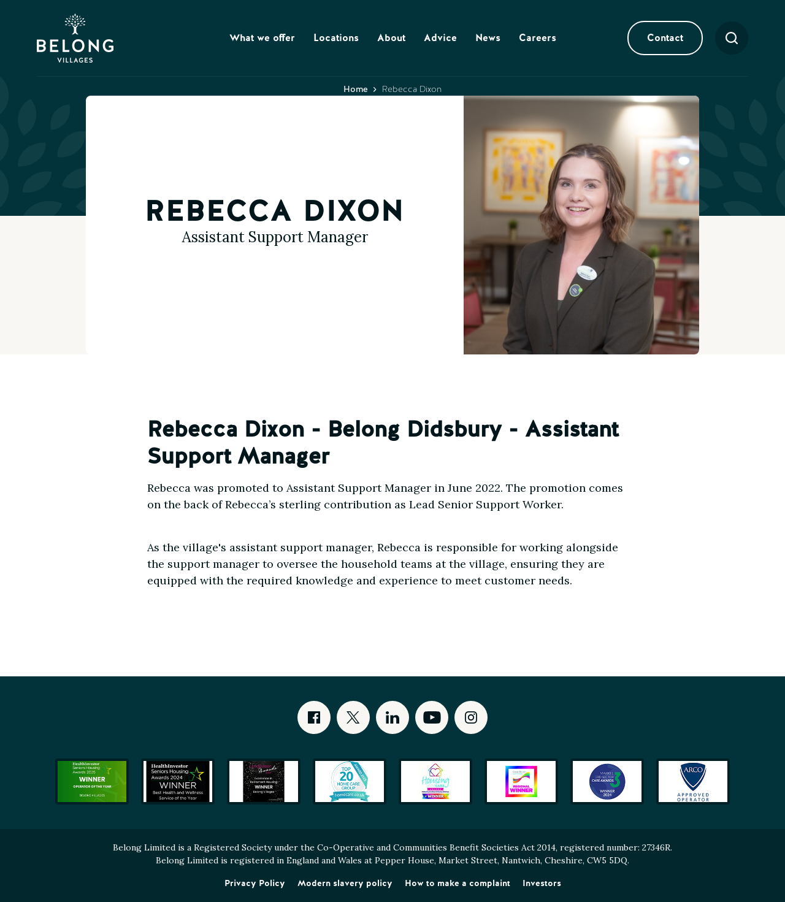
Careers (537, 37)
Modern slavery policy (344, 883)
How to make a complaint (457, 883)
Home (355, 88)
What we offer (262, 37)
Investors (542, 883)
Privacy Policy (254, 883)
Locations (336, 37)
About (391, 37)
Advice (440, 37)
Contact (665, 37)
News (487, 37)
